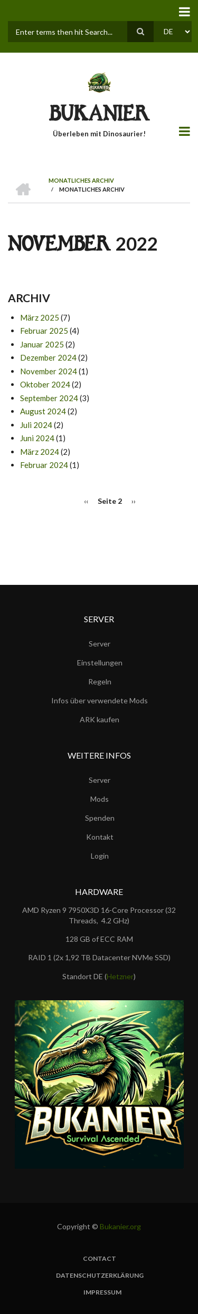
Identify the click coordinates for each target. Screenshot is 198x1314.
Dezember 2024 (48, 357)
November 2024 (48, 371)
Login (100, 855)
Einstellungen (99, 662)
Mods (99, 798)
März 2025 (39, 317)
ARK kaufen (99, 719)
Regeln (99, 681)
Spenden (100, 817)
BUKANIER (99, 116)
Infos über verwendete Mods (99, 700)
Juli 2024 (36, 425)
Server (99, 643)
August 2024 (43, 411)
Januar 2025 (42, 344)
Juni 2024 (37, 438)
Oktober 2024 (45, 384)
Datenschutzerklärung (100, 1275)
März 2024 (39, 451)
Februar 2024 (44, 465)
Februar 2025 (44, 330)
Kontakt (100, 836)
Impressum (102, 1292)
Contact (99, 1259)
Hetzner (120, 976)
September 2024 (49, 398)
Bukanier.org (120, 1226)
